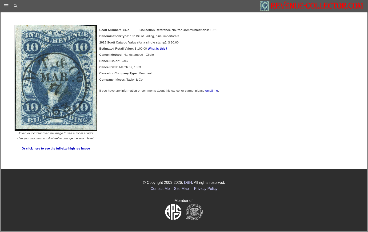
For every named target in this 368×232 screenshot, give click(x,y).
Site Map (181, 189)
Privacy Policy (206, 189)
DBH (188, 183)
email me (211, 90)
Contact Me (160, 189)
